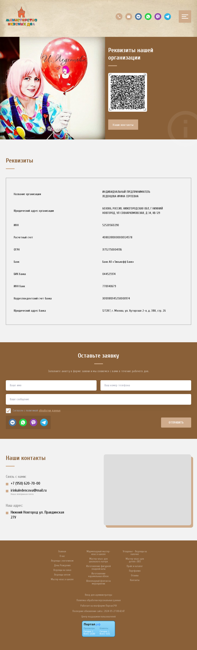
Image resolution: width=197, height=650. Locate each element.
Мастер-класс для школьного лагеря (98, 560)
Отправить (176, 424)
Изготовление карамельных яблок (98, 575)
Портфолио (135, 571)
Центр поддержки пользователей (98, 616)
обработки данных (49, 412)
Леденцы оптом (62, 574)
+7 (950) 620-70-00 (25, 485)
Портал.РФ (111, 605)
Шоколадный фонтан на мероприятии (98, 582)
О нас (62, 556)
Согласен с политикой (33, 412)
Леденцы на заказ (62, 570)
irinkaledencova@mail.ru (29, 492)
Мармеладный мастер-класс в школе (98, 553)
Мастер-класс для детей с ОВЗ (135, 560)
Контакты (134, 580)
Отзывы (135, 575)
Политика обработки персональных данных (99, 600)
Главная (62, 551)
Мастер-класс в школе (62, 579)
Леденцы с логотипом (62, 560)
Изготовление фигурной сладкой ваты (98, 567)
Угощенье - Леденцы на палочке (135, 553)
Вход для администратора (98, 594)
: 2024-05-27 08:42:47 (114, 611)
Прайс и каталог (135, 566)
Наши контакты (123, 126)
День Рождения (62, 565)
